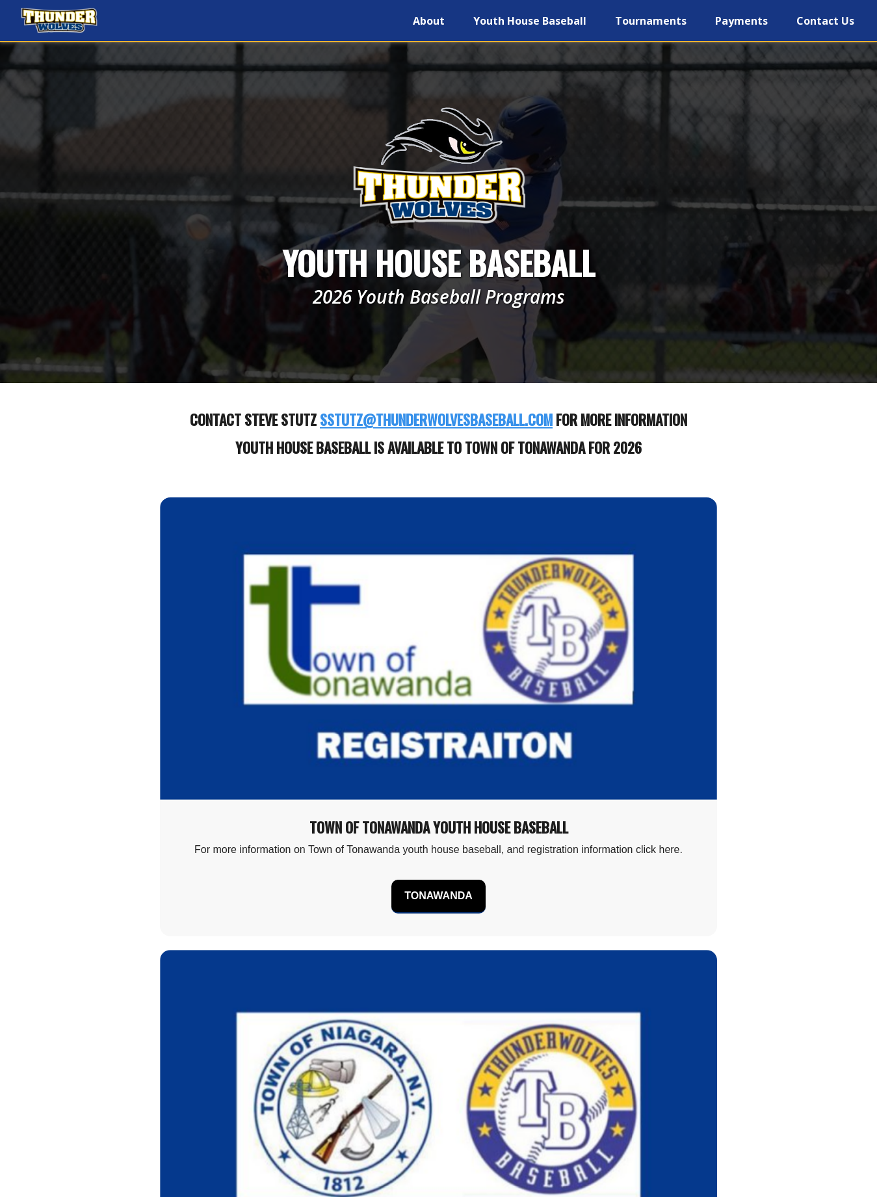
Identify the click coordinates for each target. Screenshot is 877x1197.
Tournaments (651, 21)
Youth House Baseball (529, 21)
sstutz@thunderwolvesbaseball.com (436, 419)
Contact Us (825, 21)
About (429, 21)
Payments (741, 21)
